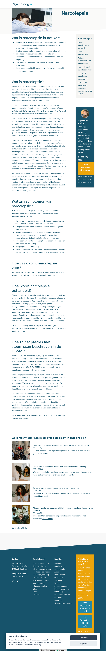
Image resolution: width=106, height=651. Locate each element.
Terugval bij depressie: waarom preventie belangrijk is (56, 488)
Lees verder (43, 453)
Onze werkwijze (39, 566)
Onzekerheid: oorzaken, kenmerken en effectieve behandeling (59, 466)
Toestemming (83, 638)
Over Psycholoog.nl (41, 563)
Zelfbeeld (58, 580)
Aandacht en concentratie (59, 567)
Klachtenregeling (40, 586)
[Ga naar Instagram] (14, 581)
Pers (35, 591)
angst (17, 318)
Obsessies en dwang (62, 603)
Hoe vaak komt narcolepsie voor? (85, 68)
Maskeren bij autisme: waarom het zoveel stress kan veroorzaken (61, 445)
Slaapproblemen (61, 586)
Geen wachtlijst (39, 577)
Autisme (57, 563)
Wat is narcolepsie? (83, 53)
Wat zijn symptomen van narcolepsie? (84, 60)
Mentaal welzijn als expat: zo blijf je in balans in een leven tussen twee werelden (63, 509)
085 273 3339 (17, 576)
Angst (56, 571)
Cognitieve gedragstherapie (30, 315)
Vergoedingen (39, 583)
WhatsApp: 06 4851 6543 (85, 621)
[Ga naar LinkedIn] (19, 581)
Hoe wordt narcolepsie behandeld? (82, 76)
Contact (36, 594)
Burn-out (58, 600)
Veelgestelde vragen (41, 571)
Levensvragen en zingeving (61, 590)
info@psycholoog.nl (20, 573)
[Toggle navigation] (91, 4)
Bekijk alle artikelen (20, 528)
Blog (35, 589)
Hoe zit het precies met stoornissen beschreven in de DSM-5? (85, 88)
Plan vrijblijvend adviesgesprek (86, 168)
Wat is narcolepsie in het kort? (83, 45)
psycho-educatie (52, 301)
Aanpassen (83, 643)
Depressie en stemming (59, 576)
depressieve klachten (31, 318)
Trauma (57, 583)
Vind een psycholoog (42, 569)
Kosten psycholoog (41, 580)
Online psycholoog (41, 574)
